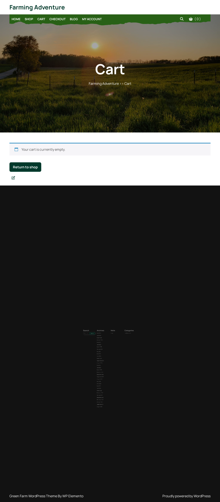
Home (16, 19)
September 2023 (105, 360)
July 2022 (104, 371)
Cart (41, 19)
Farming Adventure (37, 7)
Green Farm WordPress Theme (33, 496)
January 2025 (104, 354)
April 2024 (104, 358)
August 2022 (104, 370)
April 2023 (104, 364)
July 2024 (104, 355)
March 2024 (104, 359)
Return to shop (25, 167)
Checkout (57, 19)
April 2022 (104, 375)
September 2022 (105, 369)
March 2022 (104, 376)
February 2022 (104, 377)
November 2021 (105, 381)
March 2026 (104, 348)
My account (92, 19)
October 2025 (104, 349)
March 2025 (104, 353)
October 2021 (104, 382)
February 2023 (104, 366)
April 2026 (104, 347)
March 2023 (104, 365)
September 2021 (105, 383)
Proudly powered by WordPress (186, 496)
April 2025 (104, 352)
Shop (29, 19)
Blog (74, 19)
